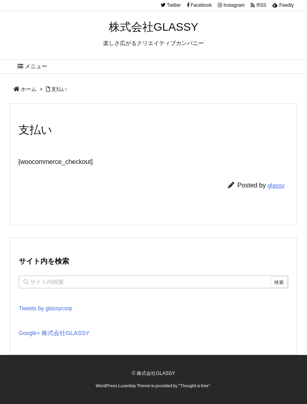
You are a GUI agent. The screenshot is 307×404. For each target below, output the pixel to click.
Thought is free (194, 385)
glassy (276, 185)
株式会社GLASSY (66, 332)
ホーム (28, 89)
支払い (59, 89)
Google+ (30, 333)
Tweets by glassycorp (45, 308)
